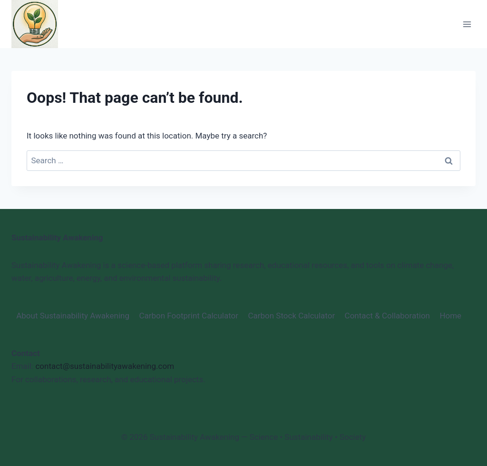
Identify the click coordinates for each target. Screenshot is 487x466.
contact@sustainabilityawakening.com (104, 366)
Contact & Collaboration (387, 315)
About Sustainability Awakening (72, 315)
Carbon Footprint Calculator (188, 315)
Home (450, 315)
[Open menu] (467, 24)
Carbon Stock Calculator (291, 315)
